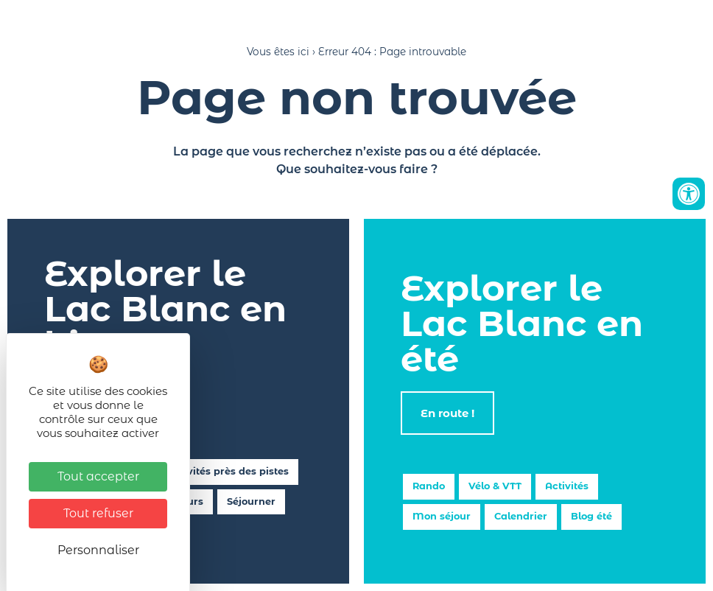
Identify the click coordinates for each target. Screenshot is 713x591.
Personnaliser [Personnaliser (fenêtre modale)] (98, 550)
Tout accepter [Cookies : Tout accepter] (98, 476)
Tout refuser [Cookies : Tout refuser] (98, 513)
